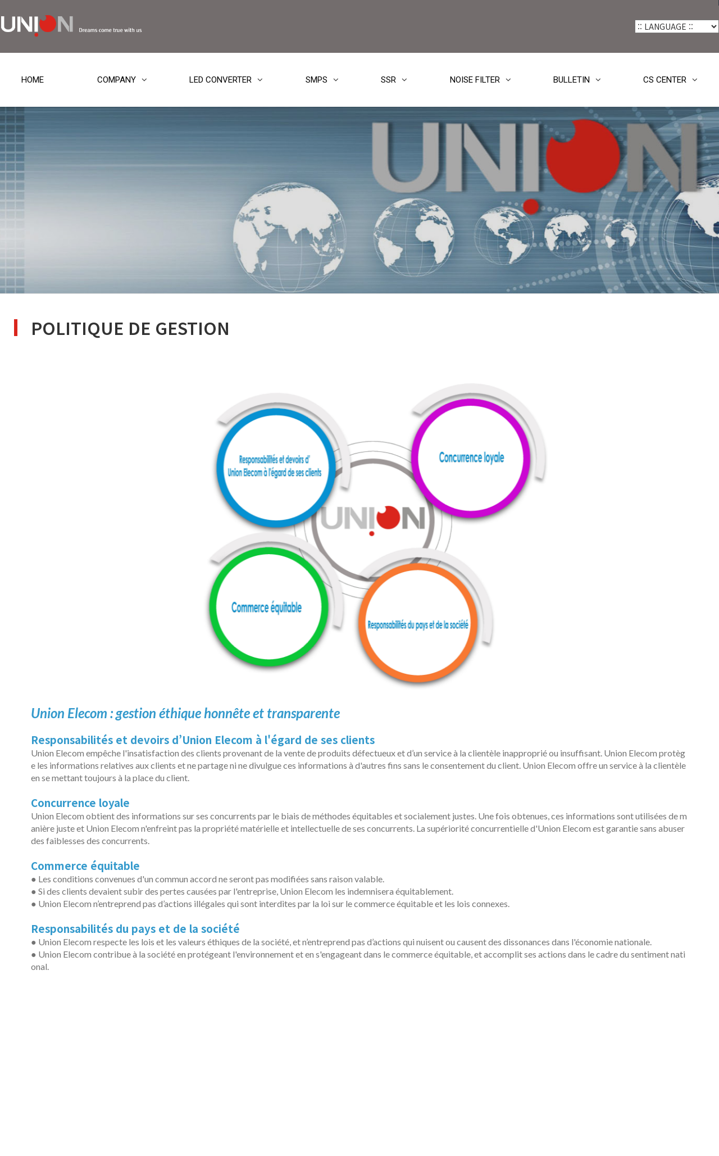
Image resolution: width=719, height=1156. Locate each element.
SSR (388, 80)
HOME (32, 80)
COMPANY (116, 80)
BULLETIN (571, 80)
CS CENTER (664, 80)
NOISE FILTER (475, 80)
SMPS (316, 80)
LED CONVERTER (220, 80)
